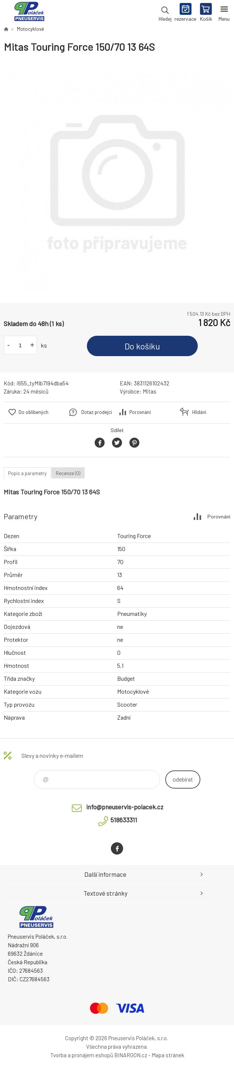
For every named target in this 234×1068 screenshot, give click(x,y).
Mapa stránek (168, 1055)
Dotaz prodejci (96, 412)
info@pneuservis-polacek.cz (124, 806)
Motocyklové (30, 29)
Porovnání (140, 412)
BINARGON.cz (130, 1055)
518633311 (124, 819)
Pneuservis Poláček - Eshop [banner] (29, 13)
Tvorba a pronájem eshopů (81, 1055)
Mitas (149, 391)
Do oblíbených (33, 412)
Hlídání (199, 412)
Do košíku (142, 346)
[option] (117, 178)
